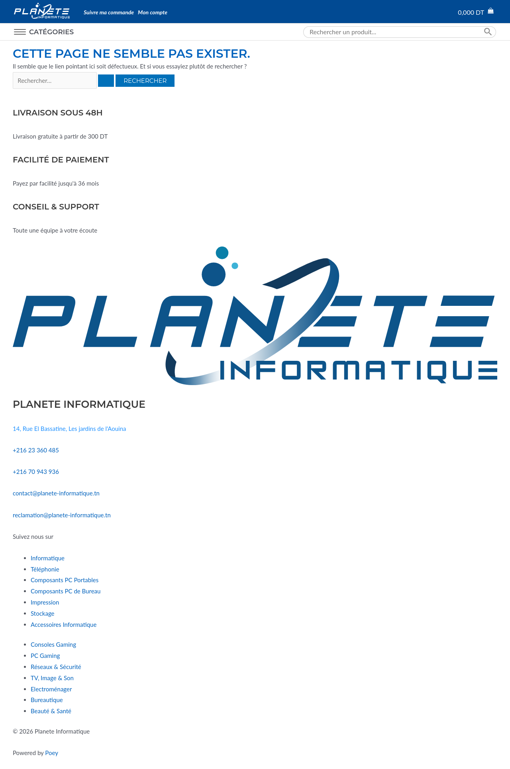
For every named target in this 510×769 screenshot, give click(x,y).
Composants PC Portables (64, 579)
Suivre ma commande (109, 12)
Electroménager (51, 689)
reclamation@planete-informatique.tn (62, 515)
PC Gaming (45, 655)
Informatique (48, 558)
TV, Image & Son (52, 677)
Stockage (42, 613)
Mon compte (152, 12)
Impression (45, 602)
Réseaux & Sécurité (56, 666)
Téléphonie (45, 569)
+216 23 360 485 (36, 450)
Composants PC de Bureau (65, 591)
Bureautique (47, 699)
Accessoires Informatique (63, 624)
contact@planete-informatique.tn (56, 493)
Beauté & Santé (51, 710)
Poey (51, 752)
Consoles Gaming (53, 644)
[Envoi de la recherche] (106, 80)
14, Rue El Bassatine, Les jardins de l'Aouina (69, 428)
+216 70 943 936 (36, 471)
